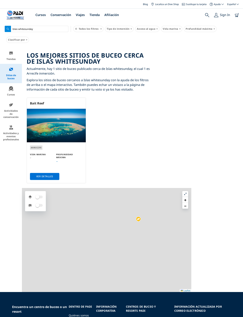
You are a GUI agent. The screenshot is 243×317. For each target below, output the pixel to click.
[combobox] (36, 29)
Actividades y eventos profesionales (11, 133)
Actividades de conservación (11, 110)
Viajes (80, 15)
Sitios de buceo (11, 73)
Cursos (40, 15)
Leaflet (237, 313)
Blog (145, 4)
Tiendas (11, 56)
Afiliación (111, 15)
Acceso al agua (147, 29)
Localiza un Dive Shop (165, 4)
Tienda (94, 15)
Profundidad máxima (200, 29)
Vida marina (172, 29)
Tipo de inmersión (119, 29)
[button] (204, 124)
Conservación (61, 15)
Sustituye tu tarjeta (194, 4)
